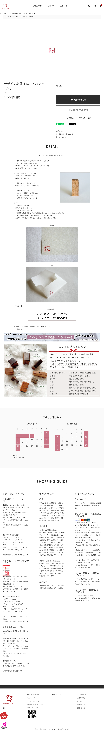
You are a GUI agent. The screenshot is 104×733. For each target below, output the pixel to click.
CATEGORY (37, 6)
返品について (60, 131)
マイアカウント (81, 694)
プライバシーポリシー (34, 708)
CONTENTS (64, 6)
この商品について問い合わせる (78, 118)
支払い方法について (33, 701)
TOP (5, 17)
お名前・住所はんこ (29, 17)
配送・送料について (33, 694)
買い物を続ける (61, 137)
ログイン (79, 701)
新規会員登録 (81, 698)
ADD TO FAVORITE (78, 110)
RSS (53, 694)
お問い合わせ (81, 708)
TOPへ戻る (52, 686)
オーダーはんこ (15, 17)
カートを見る (81, 704)
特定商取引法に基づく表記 (64, 134)
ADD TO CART (78, 100)
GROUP (51, 6)
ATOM (58, 694)
